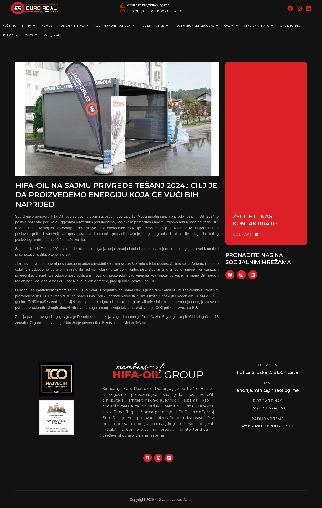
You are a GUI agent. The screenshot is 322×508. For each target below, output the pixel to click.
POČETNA (9, 25)
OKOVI (231, 25)
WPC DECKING (289, 25)
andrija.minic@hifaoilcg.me (267, 390)
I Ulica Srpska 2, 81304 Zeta (267, 372)
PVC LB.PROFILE (154, 25)
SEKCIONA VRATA (258, 25)
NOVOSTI (47, 25)
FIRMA (28, 25)
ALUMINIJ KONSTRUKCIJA (114, 25)
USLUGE (10, 35)
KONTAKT (30, 35)
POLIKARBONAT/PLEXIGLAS (196, 25)
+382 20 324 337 (268, 408)
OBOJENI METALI (74, 25)
